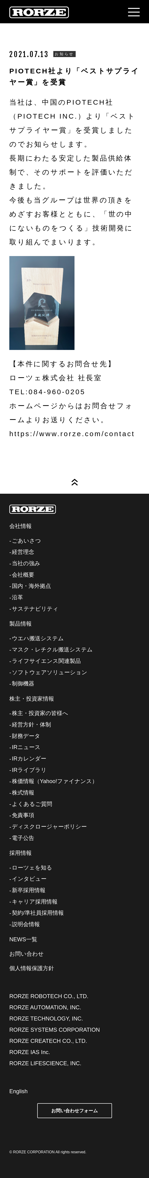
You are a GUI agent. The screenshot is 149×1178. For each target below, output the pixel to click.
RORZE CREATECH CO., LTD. (48, 1041)
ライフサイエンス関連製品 (46, 661)
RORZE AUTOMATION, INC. (45, 1007)
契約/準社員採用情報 (38, 913)
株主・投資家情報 (31, 698)
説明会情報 (26, 924)
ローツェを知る (32, 867)
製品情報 (20, 623)
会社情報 (20, 526)
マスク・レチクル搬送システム (52, 649)
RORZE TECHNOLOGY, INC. (46, 1018)
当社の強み (26, 563)
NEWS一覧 (23, 939)
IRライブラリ (29, 770)
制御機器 (23, 683)
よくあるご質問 (32, 804)
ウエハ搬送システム (38, 638)
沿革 (17, 597)
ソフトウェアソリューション (49, 672)
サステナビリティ (35, 609)
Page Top (74, 482)
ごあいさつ (26, 541)
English (18, 1091)
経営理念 (23, 552)
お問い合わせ (26, 954)
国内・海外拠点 (31, 586)
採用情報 (20, 853)
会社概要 (23, 575)
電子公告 (23, 838)
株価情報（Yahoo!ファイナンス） (55, 781)
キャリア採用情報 (35, 901)
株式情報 (23, 792)
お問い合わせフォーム (74, 1110)
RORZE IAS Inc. (29, 1052)
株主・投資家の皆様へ (40, 713)
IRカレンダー (29, 758)
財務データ (26, 736)
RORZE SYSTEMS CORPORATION (54, 1030)
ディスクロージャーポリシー (49, 826)
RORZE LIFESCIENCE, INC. (45, 1063)
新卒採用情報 (28, 890)
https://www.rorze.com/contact (72, 434)
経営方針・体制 (31, 724)
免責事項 (23, 815)
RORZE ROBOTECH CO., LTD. (48, 996)
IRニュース (26, 747)
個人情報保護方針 (31, 968)
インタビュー (29, 879)
